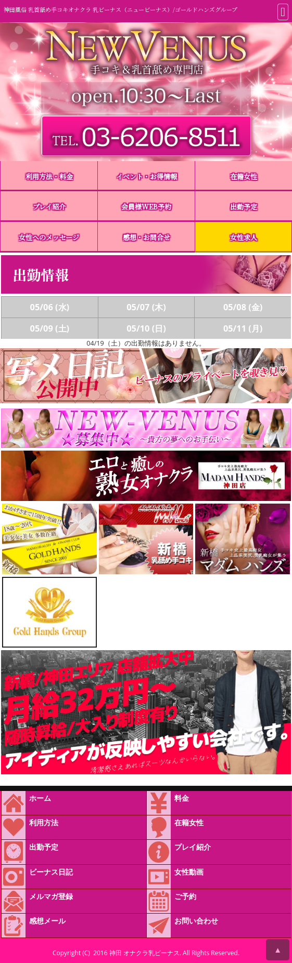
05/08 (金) (243, 307)
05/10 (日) (146, 328)
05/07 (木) (146, 307)
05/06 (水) (50, 307)
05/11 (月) (243, 328)
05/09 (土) (50, 328)
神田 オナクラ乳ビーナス (144, 952)
